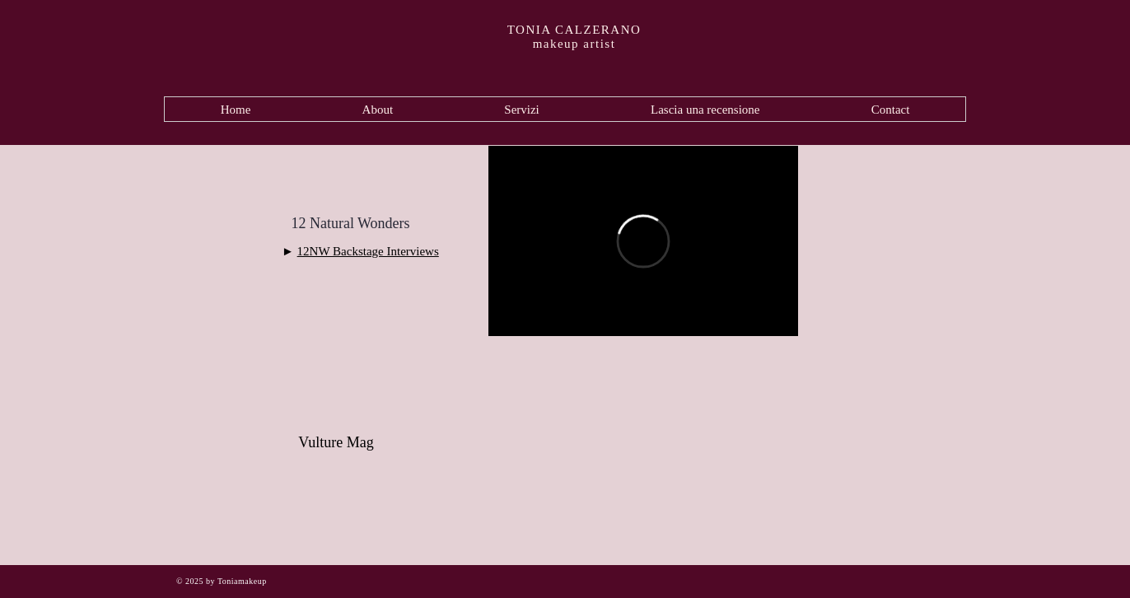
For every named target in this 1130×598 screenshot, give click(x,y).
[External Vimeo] (643, 241)
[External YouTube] (643, 457)
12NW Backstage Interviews (368, 251)
